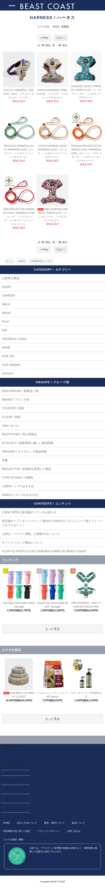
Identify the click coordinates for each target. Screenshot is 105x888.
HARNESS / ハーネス (42, 261)
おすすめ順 (43, 26)
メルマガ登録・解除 (13, 839)
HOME (6, 823)
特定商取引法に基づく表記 (16, 831)
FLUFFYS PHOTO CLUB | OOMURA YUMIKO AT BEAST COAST (44, 551)
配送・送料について (54, 823)
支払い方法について (27, 823)
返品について (78, 823)
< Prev (44, 37)
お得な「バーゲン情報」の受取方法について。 (32, 534)
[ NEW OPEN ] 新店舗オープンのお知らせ (29, 512)
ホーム (9, 261)
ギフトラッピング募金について (22, 542)
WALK (22, 261)
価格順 (56, 26)
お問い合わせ (73, 831)
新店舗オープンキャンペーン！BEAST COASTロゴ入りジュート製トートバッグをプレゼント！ (52, 523)
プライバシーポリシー (48, 831)
